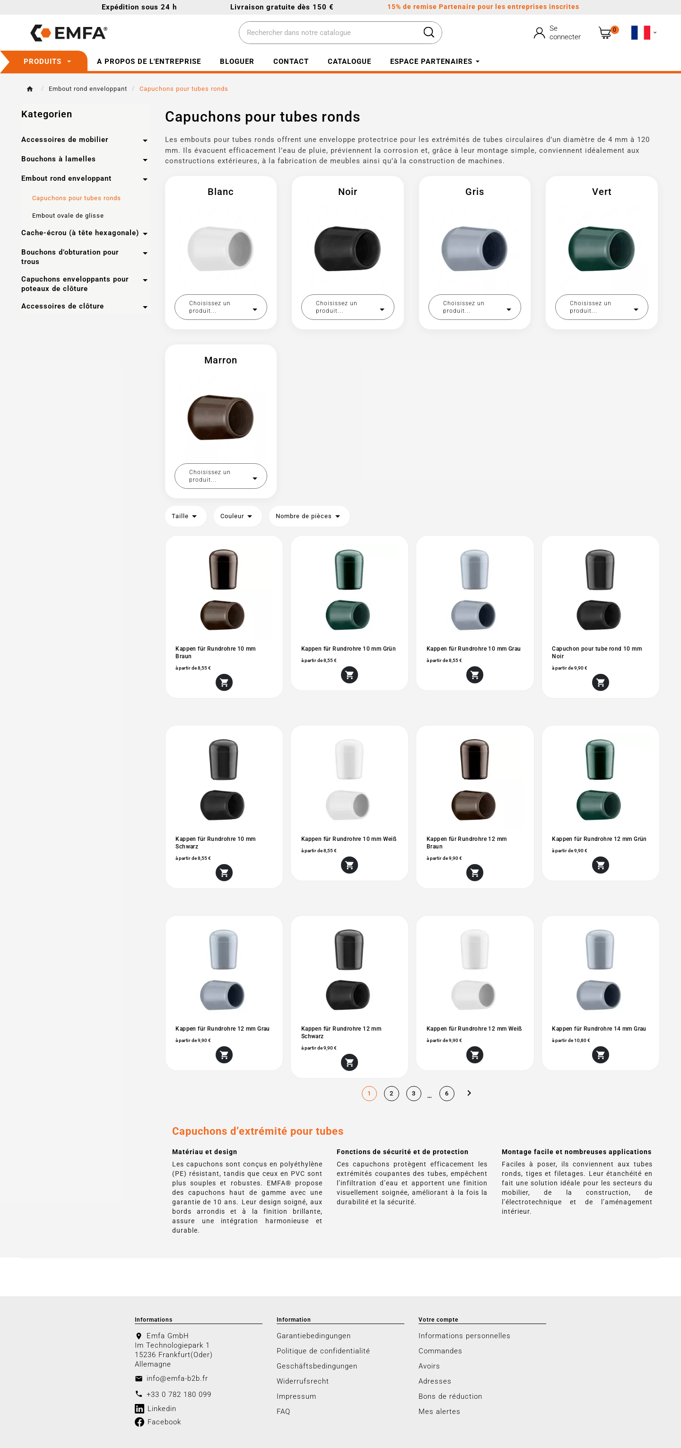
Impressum (296, 1396)
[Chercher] (327, 33)
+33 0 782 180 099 (179, 1394)
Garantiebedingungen (314, 1335)
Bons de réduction (450, 1396)
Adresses (435, 1381)
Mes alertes (440, 1411)
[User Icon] (558, 32)
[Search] (429, 32)
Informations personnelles (465, 1335)
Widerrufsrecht (303, 1381)
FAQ (283, 1411)
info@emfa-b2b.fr (177, 1378)
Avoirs (429, 1365)
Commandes (441, 1350)
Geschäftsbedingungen (317, 1365)
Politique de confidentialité (323, 1350)
